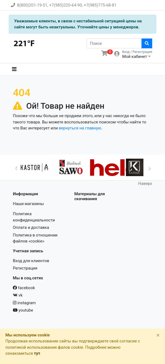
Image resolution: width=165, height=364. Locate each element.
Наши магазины (28, 203)
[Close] (158, 335)
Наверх (145, 183)
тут (37, 353)
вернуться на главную (80, 128)
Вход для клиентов (31, 260)
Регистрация (25, 268)
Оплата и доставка (31, 227)
